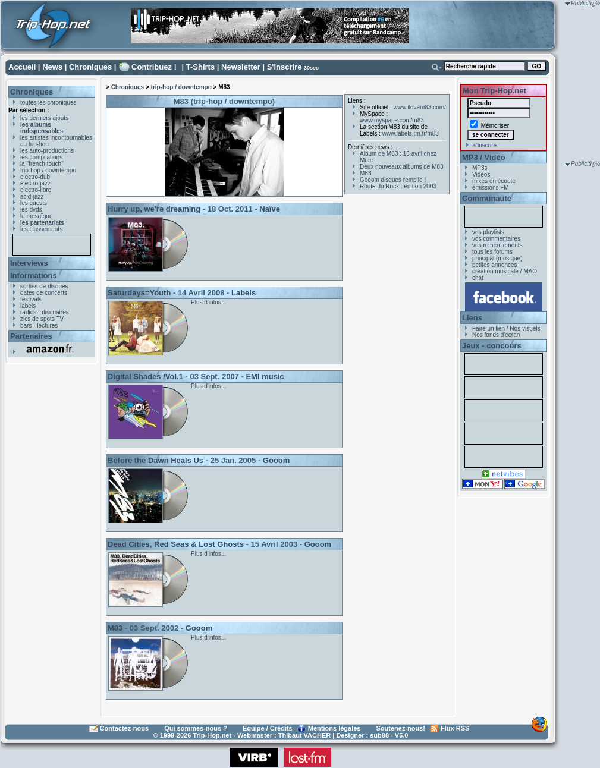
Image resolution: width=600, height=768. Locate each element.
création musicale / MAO (504, 271)
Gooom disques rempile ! (393, 180)
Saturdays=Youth (139, 292)
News (52, 66)
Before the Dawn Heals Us (155, 460)
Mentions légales (334, 728)
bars (26, 325)
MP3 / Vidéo (483, 157)
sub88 (379, 735)
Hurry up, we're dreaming (154, 208)
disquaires (55, 312)
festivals (31, 299)
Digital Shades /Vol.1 (145, 376)
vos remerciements (497, 245)
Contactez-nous (124, 728)
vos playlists (488, 232)
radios (28, 312)
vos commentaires (496, 238)
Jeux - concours (492, 345)
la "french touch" (42, 163)
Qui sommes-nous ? (195, 728)
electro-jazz (35, 183)
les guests (33, 203)
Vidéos (481, 174)
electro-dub (35, 177)
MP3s (480, 168)
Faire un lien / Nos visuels (506, 328)
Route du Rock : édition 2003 (398, 186)
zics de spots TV (42, 319)
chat (477, 278)
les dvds (31, 209)
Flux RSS (455, 728)
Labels (243, 292)
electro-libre (35, 190)
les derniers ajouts (44, 118)
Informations (33, 275)
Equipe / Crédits (268, 728)
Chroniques (90, 66)
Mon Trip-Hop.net (494, 90)
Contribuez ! (154, 66)
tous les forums (492, 251)
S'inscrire (284, 66)
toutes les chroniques (48, 102)
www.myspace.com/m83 (392, 120)
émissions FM (490, 187)
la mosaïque (36, 216)
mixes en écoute (494, 181)
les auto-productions (47, 150)
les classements (41, 229)
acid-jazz (31, 196)
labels (28, 306)
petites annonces (494, 265)
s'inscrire (485, 145)
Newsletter (240, 66)
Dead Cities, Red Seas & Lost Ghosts (176, 544)
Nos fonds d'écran (496, 335)
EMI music (265, 376)
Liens (472, 317)
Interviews (29, 263)
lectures (47, 325)
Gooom (276, 460)
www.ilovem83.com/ (420, 107)
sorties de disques (44, 286)
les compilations (41, 157)
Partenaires (31, 336)
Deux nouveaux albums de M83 (402, 166)
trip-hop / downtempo (48, 170)
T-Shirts (200, 66)
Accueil (22, 66)
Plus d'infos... (208, 302)
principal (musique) (497, 258)
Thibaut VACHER (304, 735)
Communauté (486, 198)
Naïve (269, 208)
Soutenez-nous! (401, 728)
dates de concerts (43, 292)
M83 (115, 628)
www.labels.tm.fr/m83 (410, 133)
